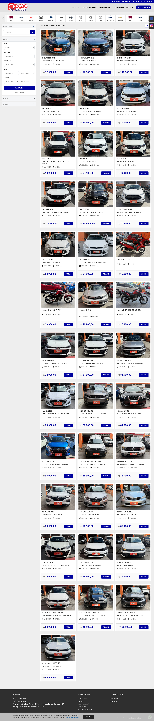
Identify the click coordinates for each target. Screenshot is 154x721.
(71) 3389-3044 (19, 698)
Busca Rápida (7, 26)
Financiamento (105, 7)
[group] (11, 18)
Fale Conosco (82, 707)
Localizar (19, 88)
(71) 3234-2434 (19, 701)
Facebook (114, 698)
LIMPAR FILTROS (19, 92)
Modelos (6, 104)
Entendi (88, 716)
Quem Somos (119, 7)
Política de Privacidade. (71, 717)
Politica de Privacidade (85, 709)
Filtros (5, 39)
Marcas (6, 98)
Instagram (114, 701)
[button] (3, 18)
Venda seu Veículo (89, 7)
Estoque (75, 7)
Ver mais (68, 72)
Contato (129, 7)
